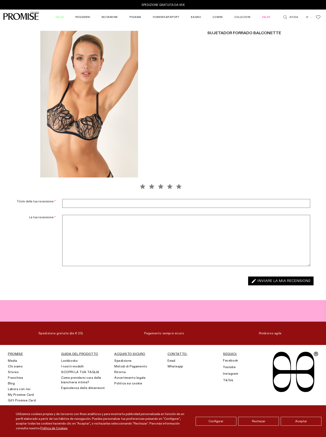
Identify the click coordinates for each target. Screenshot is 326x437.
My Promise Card (21, 395)
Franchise (15, 378)
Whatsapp (175, 366)
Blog (11, 383)
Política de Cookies (53, 428)
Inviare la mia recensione (281, 281)
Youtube (229, 367)
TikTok (228, 380)
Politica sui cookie (128, 383)
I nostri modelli (72, 366)
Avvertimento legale (130, 378)
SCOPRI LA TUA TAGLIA (80, 372)
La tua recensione (42, 217)
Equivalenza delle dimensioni (83, 388)
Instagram (230, 373)
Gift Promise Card (22, 400)
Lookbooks (69, 361)
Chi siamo (15, 366)
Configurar (216, 421)
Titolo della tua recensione (36, 201)
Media (12, 361)
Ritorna (120, 372)
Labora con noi (19, 389)
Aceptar (301, 421)
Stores (13, 372)
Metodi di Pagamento (130, 366)
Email (171, 361)
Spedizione (123, 361)
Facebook (230, 360)
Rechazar (258, 421)
